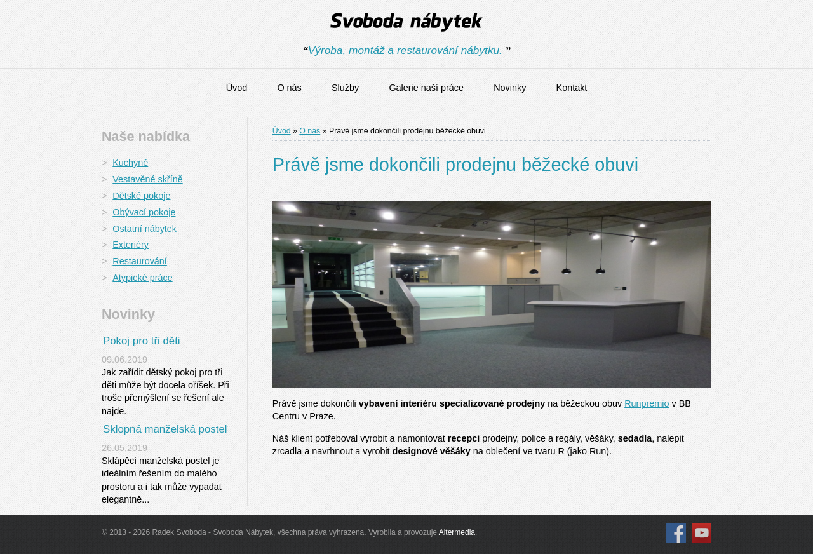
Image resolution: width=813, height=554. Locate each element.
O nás (289, 88)
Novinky (510, 88)
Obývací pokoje (143, 212)
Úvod (237, 88)
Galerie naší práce (426, 88)
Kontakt (572, 88)
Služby (345, 88)
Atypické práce (142, 278)
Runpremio (646, 403)
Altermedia (457, 532)
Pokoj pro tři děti (141, 341)
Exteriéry (130, 245)
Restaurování (139, 261)
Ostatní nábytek (144, 229)
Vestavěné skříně (147, 179)
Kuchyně (130, 163)
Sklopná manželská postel (165, 429)
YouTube (701, 533)
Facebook (676, 533)
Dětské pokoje (141, 196)
